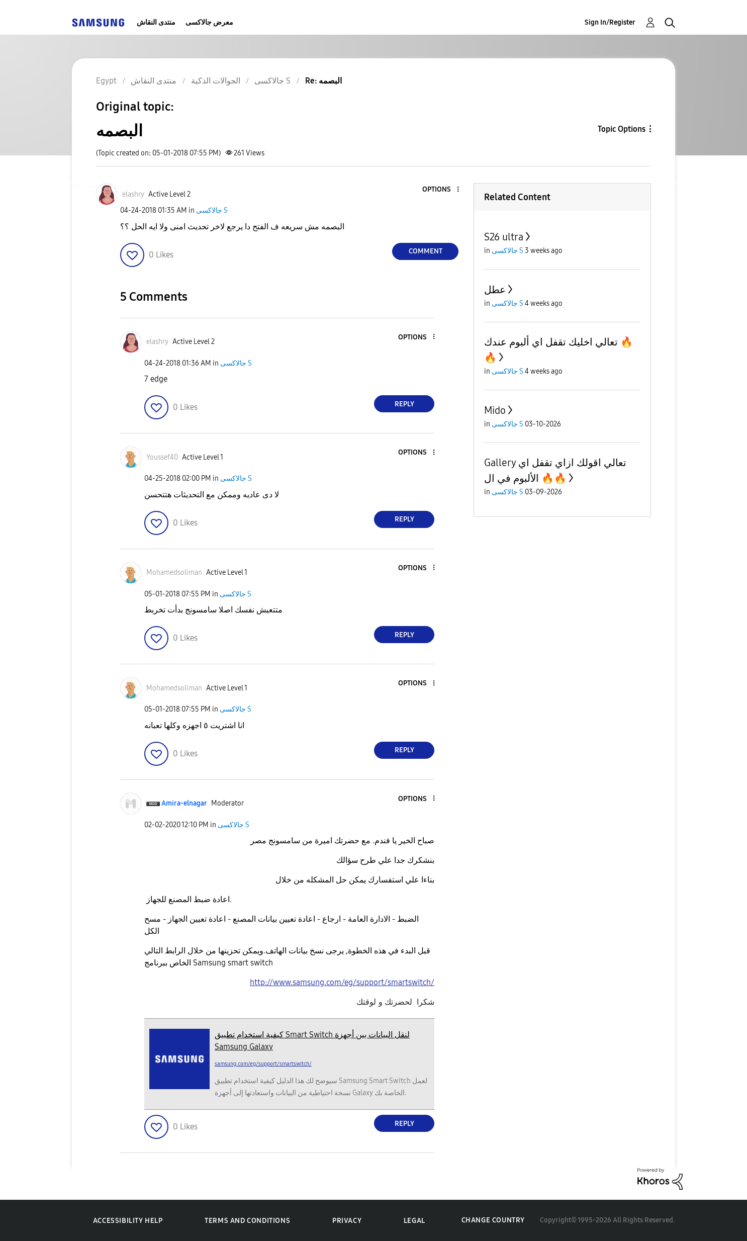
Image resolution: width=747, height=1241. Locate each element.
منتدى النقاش (156, 22)
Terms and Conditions (247, 1220)
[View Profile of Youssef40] (162, 457)
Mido (495, 410)
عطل (495, 290)
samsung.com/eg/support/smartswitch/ (263, 1063)
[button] (441, 190)
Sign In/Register (610, 22)
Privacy (346, 1220)
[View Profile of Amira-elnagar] (184, 803)
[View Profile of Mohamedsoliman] (174, 572)
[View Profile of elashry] (133, 194)
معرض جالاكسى (209, 22)
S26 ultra (503, 237)
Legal (414, 1220)
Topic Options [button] (621, 129)
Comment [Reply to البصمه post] (425, 251)
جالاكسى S (212, 210)
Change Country (493, 1220)
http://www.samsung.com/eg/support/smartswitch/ (342, 982)
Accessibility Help (128, 1220)
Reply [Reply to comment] (404, 404)
